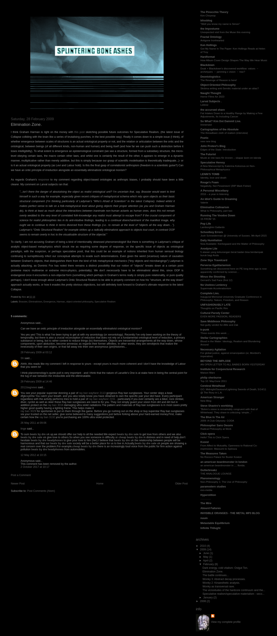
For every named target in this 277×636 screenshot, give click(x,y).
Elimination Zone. (213, 571)
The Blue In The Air (212, 417)
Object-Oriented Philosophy (218, 84)
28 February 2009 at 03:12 (36, 352)
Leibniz (204, 104)
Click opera (207, 433)
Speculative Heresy (212, 162)
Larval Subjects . (211, 101)
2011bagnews (29, 387)
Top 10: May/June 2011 (213, 381)
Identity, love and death (213, 177)
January (208, 597)
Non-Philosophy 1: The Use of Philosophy (223, 481)
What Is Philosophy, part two (216, 210)
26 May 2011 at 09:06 (33, 422)
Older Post (181, 483)
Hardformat (207, 56)
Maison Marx (207, 372)
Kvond (204, 442)
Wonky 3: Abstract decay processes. (224, 579)
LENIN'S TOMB (209, 174)
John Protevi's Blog (212, 146)
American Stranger (212, 397)
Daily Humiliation (211, 240)
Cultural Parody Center (214, 313)
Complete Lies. (209, 293)
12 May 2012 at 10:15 (33, 455)
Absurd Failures (210, 508)
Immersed (206, 124)
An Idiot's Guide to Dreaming (218, 199)
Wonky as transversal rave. (219, 586)
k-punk (204, 329)
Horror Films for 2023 (212, 96)
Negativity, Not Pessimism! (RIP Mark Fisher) (225, 185)
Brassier (23, 301)
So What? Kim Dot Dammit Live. (220, 121)
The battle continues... (216, 575)
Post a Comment (21, 475)
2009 (203, 549)
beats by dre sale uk (33, 437)
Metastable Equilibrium (215, 523)
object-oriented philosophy (79, 301)
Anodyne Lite (208, 248)
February (209, 564)
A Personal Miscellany (214, 190)
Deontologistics (210, 76)
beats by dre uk (40, 434)
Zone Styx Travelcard (213, 260)
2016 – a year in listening (214, 194)
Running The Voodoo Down (217, 215)
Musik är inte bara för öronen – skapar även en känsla (230, 157)
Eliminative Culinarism (214, 207)
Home (99, 483)
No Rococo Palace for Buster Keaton (221, 456)
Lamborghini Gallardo (212, 227)
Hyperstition (208, 495)
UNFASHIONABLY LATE (215, 304)
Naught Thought (210, 93)
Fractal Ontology (211, 36)
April (206, 560)
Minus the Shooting (212, 276)
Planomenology (210, 478)
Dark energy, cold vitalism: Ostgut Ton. (225, 567)
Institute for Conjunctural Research (222, 369)
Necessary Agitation (213, 349)
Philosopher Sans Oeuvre (216, 425)
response (43, 179)
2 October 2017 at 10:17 (35, 466)
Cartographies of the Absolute (219, 129)
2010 (203, 545)
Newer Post (18, 483)
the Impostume (209, 28)
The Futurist (208, 154)
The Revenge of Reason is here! (218, 80)
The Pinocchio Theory (214, 12)
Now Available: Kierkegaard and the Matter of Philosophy (232, 243)
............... (205, 498)
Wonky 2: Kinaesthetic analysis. (221, 582)
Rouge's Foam (209, 182)
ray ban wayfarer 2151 (102, 399)
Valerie (204, 202)
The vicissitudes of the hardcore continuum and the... (234, 590)
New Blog (205, 400)
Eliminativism (35, 301)
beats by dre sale (128, 434)
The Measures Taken (213, 453)
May (206, 556)
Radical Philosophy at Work (215, 428)
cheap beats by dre (131, 437)
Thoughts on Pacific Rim (214, 308)
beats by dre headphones (47, 440)
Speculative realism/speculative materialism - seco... (233, 593)
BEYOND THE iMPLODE (215, 361)
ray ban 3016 (55, 405)
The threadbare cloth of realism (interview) (224, 132)
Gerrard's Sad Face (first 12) (216, 280)
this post (79, 132)
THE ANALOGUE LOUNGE (216, 473)
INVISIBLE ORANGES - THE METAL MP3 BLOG (230, 513)
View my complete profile (226, 621)
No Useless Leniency (213, 284)
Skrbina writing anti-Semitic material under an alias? (229, 88)
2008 (203, 601)
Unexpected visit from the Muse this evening (225, 32)
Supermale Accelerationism (215, 288)
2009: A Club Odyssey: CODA (217, 420)
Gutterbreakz (208, 470)
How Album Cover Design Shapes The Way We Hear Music (233, 60)
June (206, 553)
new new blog (208, 141)
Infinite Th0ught (210, 528)
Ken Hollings (208, 45)
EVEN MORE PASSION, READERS (220, 316)
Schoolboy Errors (211, 232)
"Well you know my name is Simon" (220, 23)
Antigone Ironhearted (212, 40)
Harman (61, 301)
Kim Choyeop (208, 15)
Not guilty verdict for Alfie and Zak (219, 324)
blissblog (206, 20)
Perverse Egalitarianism (215, 265)
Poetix (204, 137)
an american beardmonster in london (223, 461)
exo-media (206, 490)
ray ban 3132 (47, 417)
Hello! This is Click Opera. (215, 437)
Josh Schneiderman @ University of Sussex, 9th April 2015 (233, 235)
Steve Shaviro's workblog (216, 405)
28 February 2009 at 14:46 (36, 381)
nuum (204, 518)
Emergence (49, 301)
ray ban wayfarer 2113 (92, 393)
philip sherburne (210, 377)
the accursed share (212, 109)
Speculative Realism (104, 301)
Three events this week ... (214, 333)
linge (23, 428)
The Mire (205, 503)
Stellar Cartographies (213, 337)
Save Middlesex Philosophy (217, 321)
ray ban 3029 (28, 411)
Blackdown (207, 65)
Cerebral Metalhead (212, 385)
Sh (22, 358)
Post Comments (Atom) (41, 490)
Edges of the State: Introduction (218, 149)
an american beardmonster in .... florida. (222, 465)
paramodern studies (213, 486)
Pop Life (205, 223)
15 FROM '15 (207, 218)
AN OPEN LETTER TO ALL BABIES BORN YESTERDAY (232, 364)
